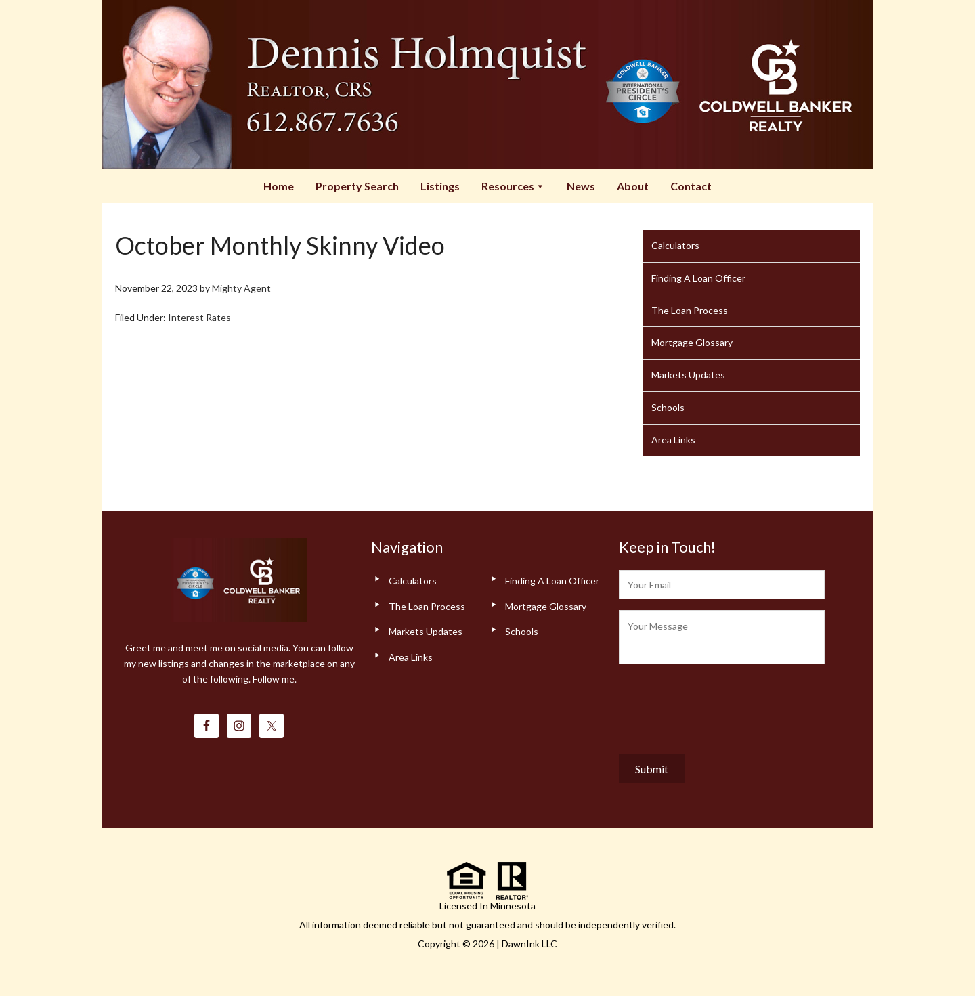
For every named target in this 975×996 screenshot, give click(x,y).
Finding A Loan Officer (698, 278)
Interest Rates (199, 317)
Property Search (357, 185)
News (581, 185)
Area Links (673, 440)
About (633, 185)
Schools (668, 407)
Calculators (675, 245)
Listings (440, 185)
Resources (513, 185)
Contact (691, 185)
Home (278, 185)
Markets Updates (688, 375)
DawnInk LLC (529, 943)
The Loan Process (689, 310)
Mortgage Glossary (692, 342)
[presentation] (722, 706)
